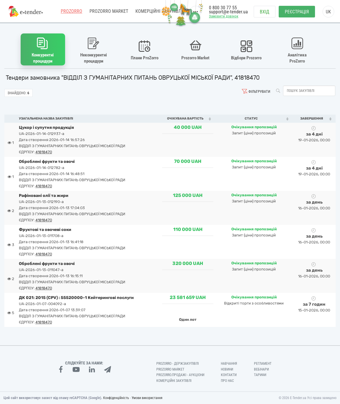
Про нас (227, 381)
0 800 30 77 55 (223, 8)
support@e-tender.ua (228, 12)
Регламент (262, 364)
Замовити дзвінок (223, 16)
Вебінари (261, 369)
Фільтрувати (259, 91)
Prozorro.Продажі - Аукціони (180, 375)
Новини (227, 369)
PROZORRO (71, 11)
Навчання (229, 364)
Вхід (264, 12)
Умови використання (147, 398)
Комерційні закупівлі (174, 381)
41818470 (43, 152)
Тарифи (260, 375)
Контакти (229, 375)
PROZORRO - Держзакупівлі (177, 364)
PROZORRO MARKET (109, 11)
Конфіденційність (116, 398)
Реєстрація (297, 12)
